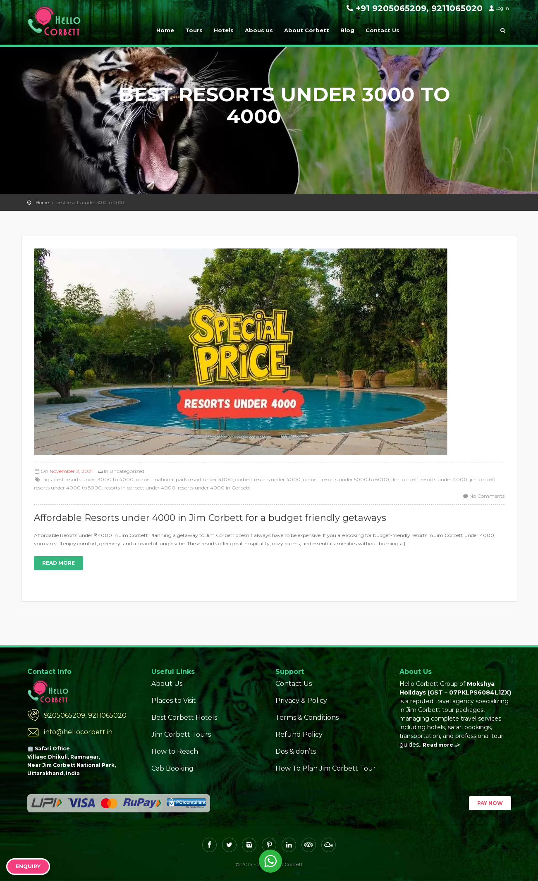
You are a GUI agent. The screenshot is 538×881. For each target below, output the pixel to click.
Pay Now (490, 803)
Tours (194, 30)
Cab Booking (172, 768)
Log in (502, 8)
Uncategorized (127, 471)
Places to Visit (173, 700)
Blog (347, 30)
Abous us (259, 30)
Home (165, 30)
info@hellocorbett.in (78, 732)
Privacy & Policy (301, 700)
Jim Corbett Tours (181, 734)
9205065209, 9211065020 (85, 715)
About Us (166, 684)
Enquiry (28, 866)
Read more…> (441, 745)
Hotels (224, 30)
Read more (58, 563)
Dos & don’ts (295, 751)
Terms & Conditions (307, 717)
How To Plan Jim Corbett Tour (325, 768)
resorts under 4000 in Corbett (214, 488)
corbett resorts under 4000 (268, 479)
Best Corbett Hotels (184, 717)
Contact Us (382, 30)
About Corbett (306, 30)
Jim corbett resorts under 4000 (429, 479)
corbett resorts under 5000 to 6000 (346, 479)
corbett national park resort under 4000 (184, 479)
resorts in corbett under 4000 (139, 488)
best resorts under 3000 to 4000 (94, 479)
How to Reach (174, 751)
